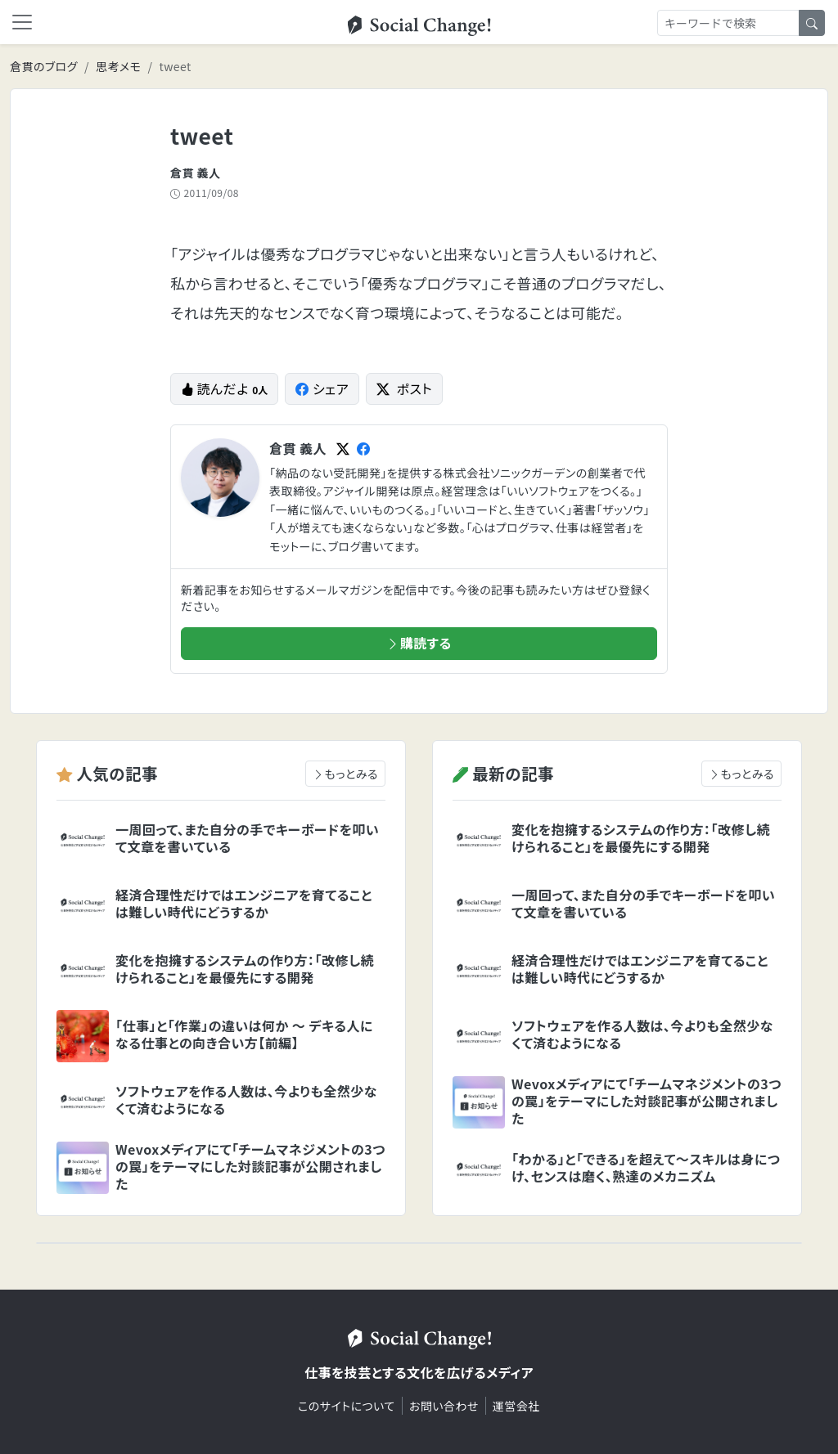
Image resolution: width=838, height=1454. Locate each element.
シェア (322, 388)
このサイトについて (346, 1406)
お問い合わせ (444, 1406)
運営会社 (516, 1406)
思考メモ (118, 66)
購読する (419, 643)
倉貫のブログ (44, 66)
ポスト (404, 388)
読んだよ (224, 388)
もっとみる (345, 773)
